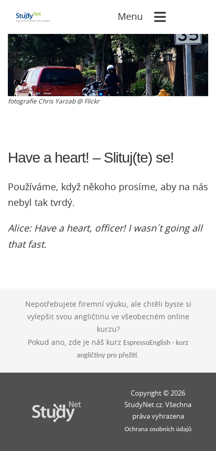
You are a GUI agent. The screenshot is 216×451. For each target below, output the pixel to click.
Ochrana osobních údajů (157, 429)
